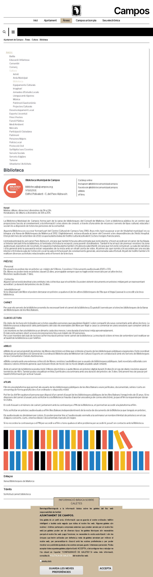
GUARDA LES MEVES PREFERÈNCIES (61, 571)
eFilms (81, 194)
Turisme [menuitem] (13, 160)
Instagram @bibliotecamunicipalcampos (98, 184)
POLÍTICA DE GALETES (61, 557)
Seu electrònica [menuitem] (111, 20)
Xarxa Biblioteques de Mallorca (19, 481)
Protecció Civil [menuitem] (16, 146)
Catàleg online (85, 180)
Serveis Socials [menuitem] (17, 153)
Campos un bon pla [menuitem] (86, 20)
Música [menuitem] (16, 99)
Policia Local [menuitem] (15, 142)
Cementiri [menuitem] (14, 63)
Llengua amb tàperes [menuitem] (23, 95)
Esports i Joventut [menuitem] (18, 113)
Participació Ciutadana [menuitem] (20, 131)
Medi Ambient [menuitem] (16, 124)
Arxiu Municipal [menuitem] (20, 78)
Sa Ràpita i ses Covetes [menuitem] (21, 149)
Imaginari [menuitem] (17, 88)
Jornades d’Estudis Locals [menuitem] (26, 92)
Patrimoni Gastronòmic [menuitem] (24, 103)
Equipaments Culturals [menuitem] (24, 85)
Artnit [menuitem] (16, 74)
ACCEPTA (105, 569)
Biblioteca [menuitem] (18, 81)
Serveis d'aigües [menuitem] (17, 156)
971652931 (30, 190)
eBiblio (81, 191)
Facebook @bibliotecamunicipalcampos (98, 187)
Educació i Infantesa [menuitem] (19, 60)
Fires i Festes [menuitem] (16, 117)
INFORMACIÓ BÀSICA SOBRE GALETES (76, 503)
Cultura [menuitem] (13, 70)
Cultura (35, 40)
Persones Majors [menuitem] (17, 138)
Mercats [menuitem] (13, 128)
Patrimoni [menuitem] (14, 135)
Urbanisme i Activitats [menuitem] (20, 164)
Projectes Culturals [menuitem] (22, 106)
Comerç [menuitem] (13, 67)
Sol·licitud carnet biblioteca (17, 494)
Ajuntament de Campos (13, 40)
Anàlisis (46, 562)
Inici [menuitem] (35, 20)
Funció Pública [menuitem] (16, 121)
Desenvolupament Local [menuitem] (21, 110)
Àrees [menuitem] (66, 20)
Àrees (27, 40)
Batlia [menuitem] (12, 56)
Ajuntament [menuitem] (50, 20)
